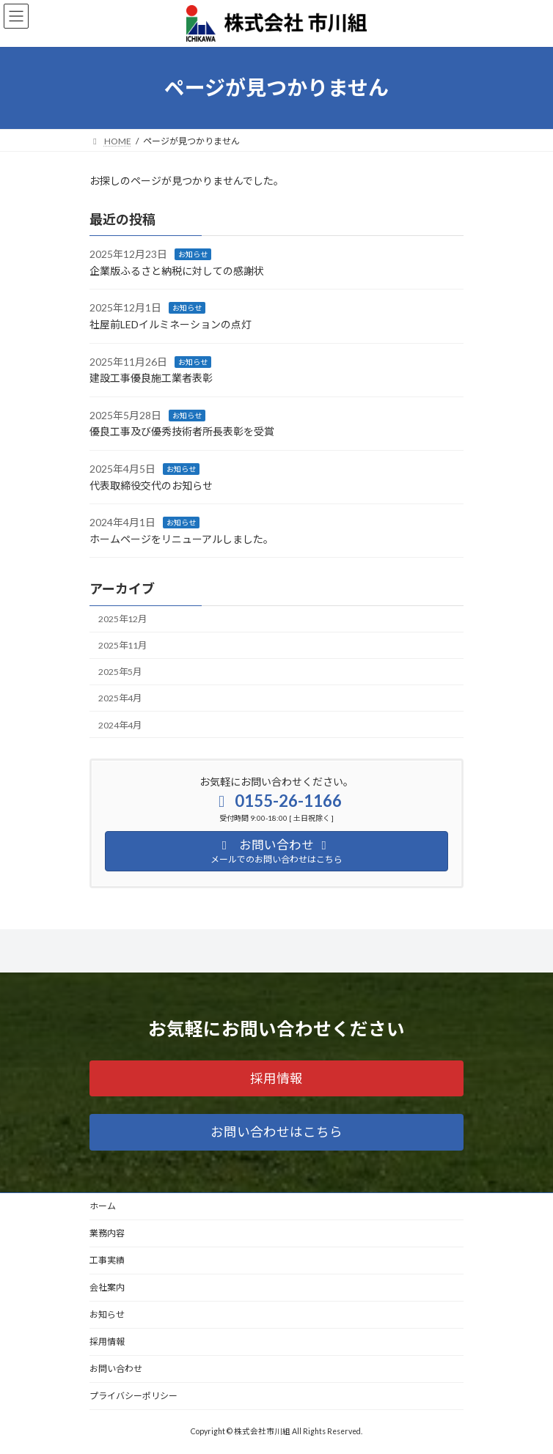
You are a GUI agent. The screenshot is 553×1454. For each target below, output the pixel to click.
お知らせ (193, 254)
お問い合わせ (115, 1368)
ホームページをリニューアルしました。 (181, 539)
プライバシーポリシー (133, 1395)
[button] (276, 1078)
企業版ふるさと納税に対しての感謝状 (176, 271)
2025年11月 (122, 645)
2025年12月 (122, 618)
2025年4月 (120, 698)
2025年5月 (120, 671)
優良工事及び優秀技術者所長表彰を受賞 (181, 431)
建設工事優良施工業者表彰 (151, 378)
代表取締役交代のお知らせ (151, 485)
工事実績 (107, 1260)
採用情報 (107, 1341)
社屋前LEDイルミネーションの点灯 (170, 324)
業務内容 (107, 1233)
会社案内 (107, 1287)
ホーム (102, 1205)
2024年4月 (120, 724)
